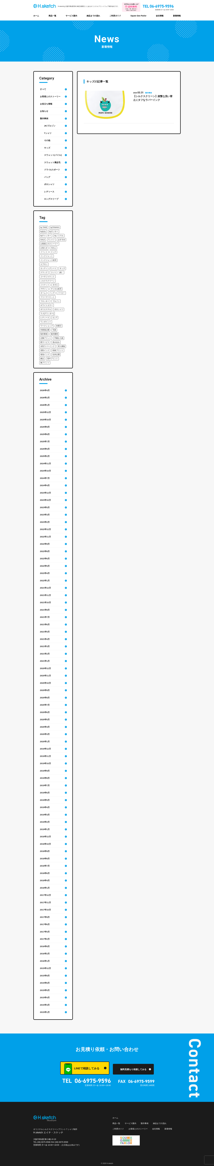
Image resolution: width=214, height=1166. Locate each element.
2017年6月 (45, 924)
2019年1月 (45, 829)
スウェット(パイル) (53, 155)
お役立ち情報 (46, 104)
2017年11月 (45, 902)
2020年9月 (45, 690)
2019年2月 (45, 822)
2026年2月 (45, 397)
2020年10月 (45, 683)
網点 (42, 359)
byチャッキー (45, 236)
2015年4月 (45, 997)
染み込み (56, 342)
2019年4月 (45, 807)
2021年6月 (45, 624)
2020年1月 (45, 741)
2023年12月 (45, 493)
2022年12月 (45, 529)
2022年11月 (45, 536)
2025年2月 (45, 456)
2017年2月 (45, 939)
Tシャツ (47, 133)
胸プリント (44, 363)
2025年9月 (45, 427)
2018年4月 (45, 880)
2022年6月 (45, 558)
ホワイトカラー (46, 305)
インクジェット (46, 256)
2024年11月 (45, 463)
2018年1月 (45, 888)
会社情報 (160, 16)
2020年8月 (45, 697)
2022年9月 (45, 544)
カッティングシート (48, 268)
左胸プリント (45, 338)
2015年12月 (45, 968)
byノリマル (58, 236)
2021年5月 (45, 632)
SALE (42, 240)
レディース (49, 191)
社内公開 (56, 354)
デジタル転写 (56, 289)
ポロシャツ (49, 184)
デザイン (43, 289)
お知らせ (44, 111)
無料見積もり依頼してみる (133, 1069)
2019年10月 (45, 763)
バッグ (47, 177)
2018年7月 (45, 866)
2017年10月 (45, 910)
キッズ (47, 148)
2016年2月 (45, 953)
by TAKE (43, 227)
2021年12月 (45, 588)
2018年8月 (45, 858)
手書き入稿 (58, 338)
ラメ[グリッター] (47, 313)
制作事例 (43, 334)
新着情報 (177, 16)
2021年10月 (45, 602)
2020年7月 (45, 705)
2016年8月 (45, 946)
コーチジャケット (47, 277)
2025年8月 (45, 434)
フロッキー (44, 301)
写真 (54, 330)
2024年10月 (45, 471)
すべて (43, 89)
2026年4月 (45, 390)
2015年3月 (45, 1005)
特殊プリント (58, 350)
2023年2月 (45, 522)
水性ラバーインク (47, 346)
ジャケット (44, 285)
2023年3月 (45, 514)
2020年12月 (45, 668)
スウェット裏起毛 (52, 162)
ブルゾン (56, 301)
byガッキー (53, 231)
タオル (55, 285)
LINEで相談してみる (81, 1069)
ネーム (43, 293)
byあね (43, 231)
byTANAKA (54, 227)
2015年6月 (45, 983)
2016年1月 (45, 961)
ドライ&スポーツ (52, 169)
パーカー (61, 293)
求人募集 (61, 346)
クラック (43, 272)
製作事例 (44, 118)
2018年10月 (45, 844)
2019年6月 (45, 792)
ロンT (55, 318)
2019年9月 (45, 771)
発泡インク (44, 354)
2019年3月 (45, 814)
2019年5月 (45, 800)
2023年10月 (45, 500)
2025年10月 (45, 419)
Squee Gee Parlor (138, 16)
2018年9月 (45, 851)
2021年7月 (45, 617)
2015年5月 (45, 990)
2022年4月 (45, 573)
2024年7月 (45, 478)
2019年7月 (45, 785)
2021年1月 (45, 661)
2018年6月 (45, 873)
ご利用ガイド (115, 16)
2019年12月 (45, 749)
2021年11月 (45, 595)
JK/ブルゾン (49, 126)
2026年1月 (45, 405)
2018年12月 (45, 836)
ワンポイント (45, 322)
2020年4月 (45, 727)
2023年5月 (45, 507)
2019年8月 (45, 778)
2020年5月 (45, 719)
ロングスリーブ (51, 199)
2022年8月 (45, 551)
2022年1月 (45, 580)
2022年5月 (45, 566)
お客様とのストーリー (50, 96)
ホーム (36, 16)
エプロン (43, 264)
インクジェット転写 (48, 260)
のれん (53, 248)
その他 (47, 140)
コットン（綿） (57, 272)
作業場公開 (44, 330)
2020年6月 (45, 712)
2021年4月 (45, 639)
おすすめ (61, 240)
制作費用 (54, 334)
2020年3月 (45, 734)
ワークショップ (46, 326)
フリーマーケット (47, 297)
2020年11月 (45, 675)
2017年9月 (45, 917)
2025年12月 (45, 412)
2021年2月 (45, 654)
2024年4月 (45, 485)
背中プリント (52, 359)
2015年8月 (45, 975)
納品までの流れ (93, 16)
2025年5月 (45, 449)
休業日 (58, 326)
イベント (43, 252)
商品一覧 (52, 16)
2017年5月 (45, 932)
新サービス (44, 342)
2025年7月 (45, 441)
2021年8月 (45, 610)
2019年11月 (45, 756)
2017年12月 (45, 895)
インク (53, 252)
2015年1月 (45, 1012)
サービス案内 (71, 16)
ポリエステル (45, 309)
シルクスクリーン (47, 281)
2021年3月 (45, 646)
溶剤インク (44, 350)
